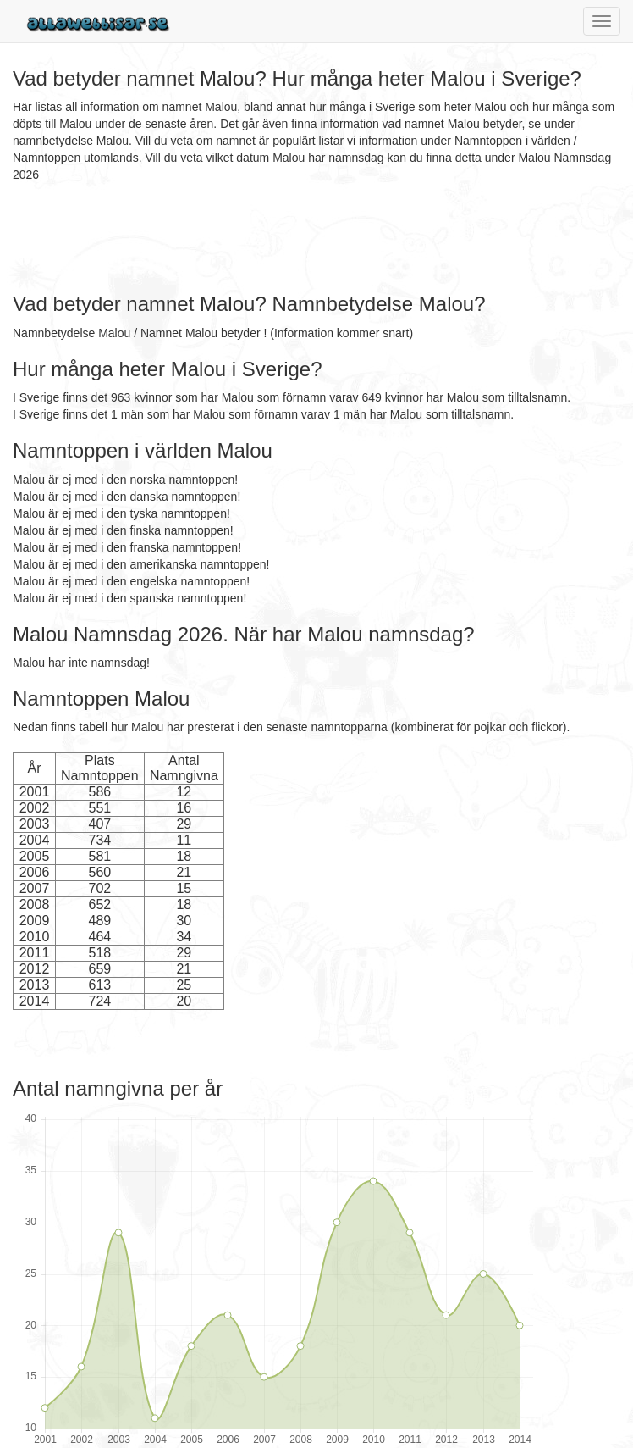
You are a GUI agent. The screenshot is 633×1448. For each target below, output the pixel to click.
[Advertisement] (321, 238)
